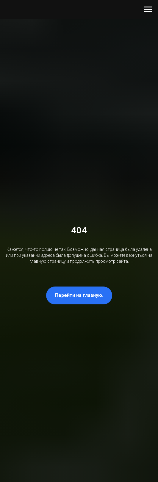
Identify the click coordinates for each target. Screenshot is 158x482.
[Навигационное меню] (148, 9)
